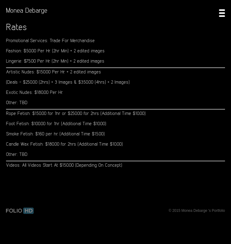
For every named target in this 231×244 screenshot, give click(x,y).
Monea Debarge (26, 10)
